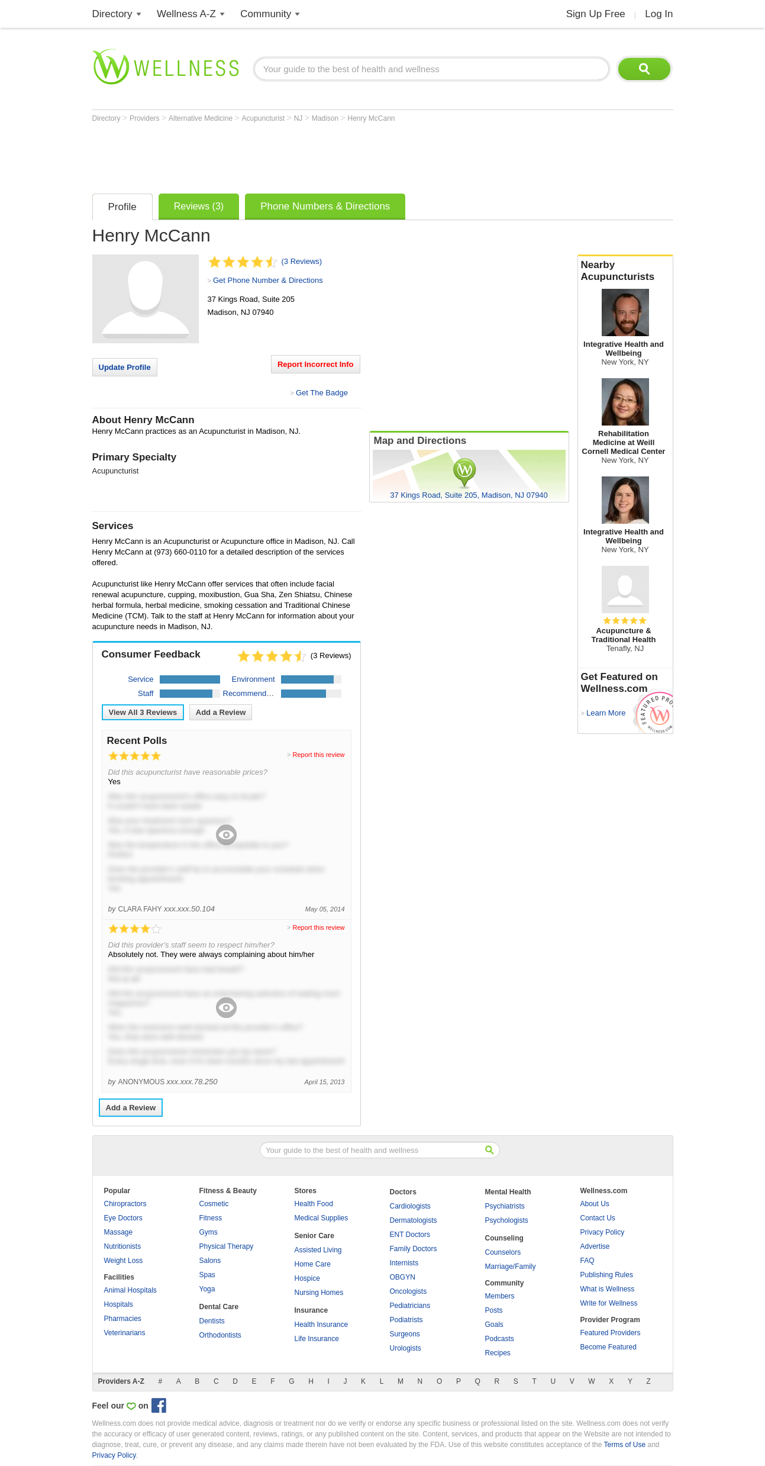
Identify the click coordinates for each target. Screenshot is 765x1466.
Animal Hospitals (130, 1290)
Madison (326, 118)
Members (500, 1296)
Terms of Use (624, 1445)
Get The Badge (322, 392)
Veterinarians (125, 1333)
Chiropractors (125, 1204)
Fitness (210, 1218)
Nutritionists (122, 1246)
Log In (659, 14)
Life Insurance (317, 1339)
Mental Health (508, 1192)
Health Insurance (321, 1324)
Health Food (314, 1204)
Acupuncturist (264, 118)
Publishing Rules (606, 1275)
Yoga (207, 1289)
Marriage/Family (510, 1266)
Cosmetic (214, 1204)
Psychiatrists (505, 1206)
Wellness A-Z (186, 14)
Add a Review (221, 712)
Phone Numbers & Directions (325, 206)
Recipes (498, 1353)
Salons (210, 1260)
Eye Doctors (123, 1218)
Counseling (504, 1238)
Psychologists (506, 1220)
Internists (404, 1263)
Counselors (503, 1252)
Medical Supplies (321, 1218)
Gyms (208, 1232)
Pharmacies (122, 1318)
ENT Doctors (410, 1234)
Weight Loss (123, 1260)
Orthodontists (220, 1335)
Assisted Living (318, 1250)
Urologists (405, 1348)
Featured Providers (610, 1333)
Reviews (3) (199, 206)
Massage (118, 1232)
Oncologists (408, 1291)
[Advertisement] (307, 155)
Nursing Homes (319, 1292)
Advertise (595, 1246)
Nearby (625, 271)
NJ (299, 118)
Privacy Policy (602, 1232)
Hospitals (118, 1304)
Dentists (212, 1321)
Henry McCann (371, 118)
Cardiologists (410, 1206)
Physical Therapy (226, 1246)
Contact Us (597, 1218)
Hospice (307, 1278)
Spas (207, 1275)
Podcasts (499, 1339)
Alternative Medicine (201, 118)
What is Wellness (607, 1289)
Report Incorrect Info (315, 364)
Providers (146, 118)
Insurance (311, 1310)
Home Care (313, 1264)
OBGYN (402, 1277)
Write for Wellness (609, 1303)
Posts (494, 1310)
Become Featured (608, 1347)
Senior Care (314, 1236)
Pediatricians (410, 1305)
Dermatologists (413, 1220)
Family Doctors (413, 1249)
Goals (494, 1324)
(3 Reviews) (302, 261)
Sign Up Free (595, 14)
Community (265, 14)
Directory (112, 14)
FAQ (587, 1260)
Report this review (318, 754)
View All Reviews (143, 712)
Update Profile (125, 367)
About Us (594, 1204)
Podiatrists (406, 1320)
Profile (122, 206)
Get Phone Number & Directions (268, 280)
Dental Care (219, 1307)
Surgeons (405, 1334)
